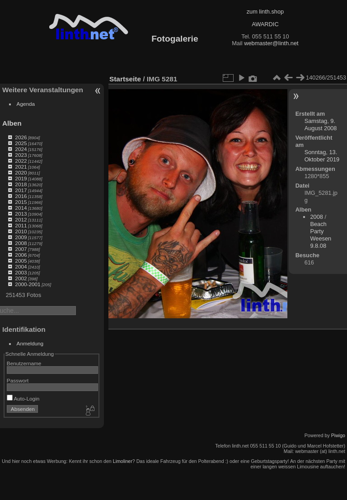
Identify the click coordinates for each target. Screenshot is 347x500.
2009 (21, 237)
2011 (21, 225)
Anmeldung (30, 343)
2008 (21, 243)
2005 (21, 261)
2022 (21, 161)
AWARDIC (265, 24)
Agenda (26, 104)
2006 (21, 255)
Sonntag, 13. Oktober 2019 (322, 156)
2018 (21, 184)
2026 (21, 137)
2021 (21, 167)
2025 (21, 143)
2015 (21, 202)
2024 (21, 149)
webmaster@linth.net (271, 43)
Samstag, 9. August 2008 (321, 125)
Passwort (17, 380)
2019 (21, 178)
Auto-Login (23, 398)
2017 (21, 190)
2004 (21, 266)
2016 (21, 196)
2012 (21, 219)
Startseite (125, 79)
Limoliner (122, 461)
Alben (12, 123)
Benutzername (24, 363)
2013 (21, 214)
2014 (21, 208)
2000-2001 (27, 284)
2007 (21, 249)
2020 (21, 172)
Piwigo (338, 435)
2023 (21, 155)
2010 (21, 231)
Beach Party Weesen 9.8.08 (320, 235)
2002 (21, 278)
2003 (21, 272)
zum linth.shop (265, 11)
